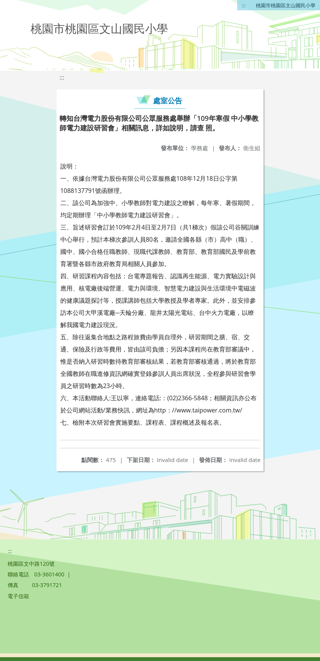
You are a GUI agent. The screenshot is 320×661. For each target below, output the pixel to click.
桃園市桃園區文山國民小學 (285, 5)
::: (244, 5)
